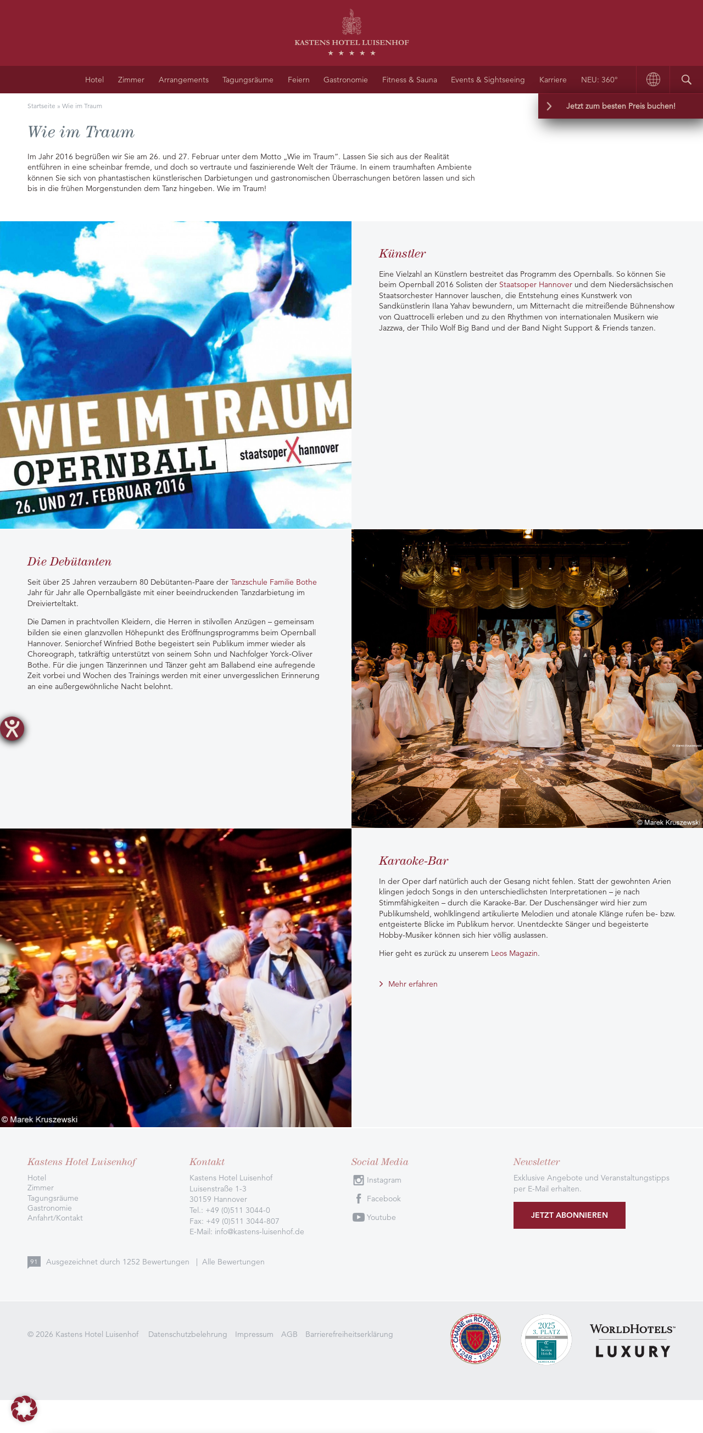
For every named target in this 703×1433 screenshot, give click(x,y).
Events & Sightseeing (488, 80)
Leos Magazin (514, 953)
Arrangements (184, 80)
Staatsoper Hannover (535, 284)
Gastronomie (345, 80)
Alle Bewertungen (233, 1262)
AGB (289, 1334)
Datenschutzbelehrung (187, 1334)
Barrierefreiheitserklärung (349, 1334)
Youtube (381, 1217)
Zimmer (131, 80)
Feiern (299, 80)
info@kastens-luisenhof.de (259, 1231)
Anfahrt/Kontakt (55, 1218)
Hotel (94, 80)
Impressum (254, 1334)
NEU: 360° (599, 80)
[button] (24, 1409)
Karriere (553, 80)
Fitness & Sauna (409, 80)
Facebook (384, 1199)
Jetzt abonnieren (569, 1215)
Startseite (41, 106)
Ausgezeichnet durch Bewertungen (119, 1262)
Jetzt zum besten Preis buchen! (621, 106)
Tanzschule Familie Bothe (274, 582)
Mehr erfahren (413, 984)
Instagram (384, 1180)
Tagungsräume (248, 80)
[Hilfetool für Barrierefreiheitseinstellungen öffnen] (12, 728)
